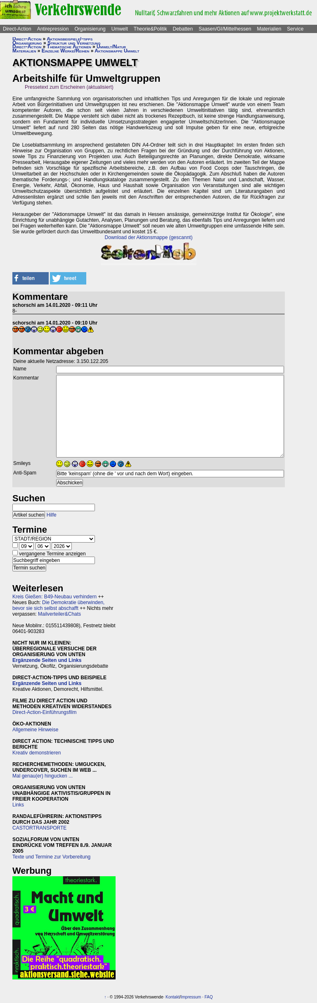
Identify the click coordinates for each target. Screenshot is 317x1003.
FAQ (209, 997)
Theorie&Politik (150, 29)
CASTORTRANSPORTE (39, 828)
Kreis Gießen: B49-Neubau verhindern (54, 597)
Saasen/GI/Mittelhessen (225, 29)
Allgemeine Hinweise (35, 730)
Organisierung (89, 29)
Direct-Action (17, 29)
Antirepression (53, 29)
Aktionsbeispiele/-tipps (69, 39)
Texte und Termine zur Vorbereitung (51, 857)
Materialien (269, 29)
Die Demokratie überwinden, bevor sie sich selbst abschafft (58, 605)
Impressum (191, 997)
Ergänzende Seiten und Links (46, 660)
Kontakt (173, 997)
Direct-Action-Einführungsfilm (44, 712)
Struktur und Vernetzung (73, 43)
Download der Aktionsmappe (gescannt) (149, 237)
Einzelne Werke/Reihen (66, 51)
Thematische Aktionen (69, 47)
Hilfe (52, 515)
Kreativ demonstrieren (36, 753)
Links (18, 805)
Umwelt (119, 29)
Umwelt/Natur (111, 47)
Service (295, 29)
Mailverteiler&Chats (59, 614)
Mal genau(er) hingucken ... (42, 776)
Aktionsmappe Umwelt (117, 51)
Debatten (183, 29)
